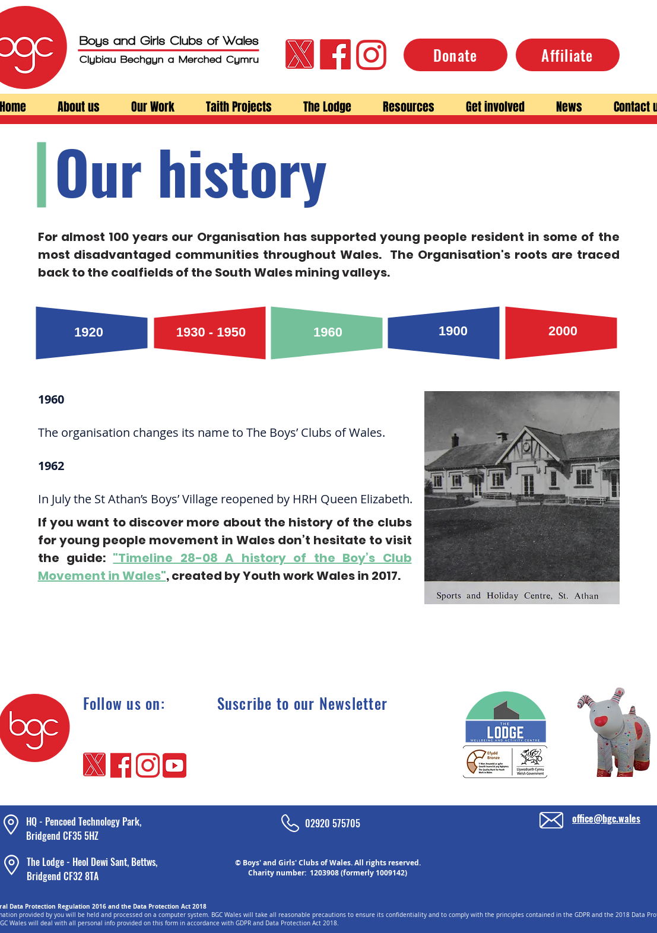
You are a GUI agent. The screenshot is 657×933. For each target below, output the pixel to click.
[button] (79, 107)
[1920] (89, 332)
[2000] (563, 331)
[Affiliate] (568, 55)
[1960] (328, 332)
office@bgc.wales (606, 818)
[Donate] (455, 55)
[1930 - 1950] (211, 332)
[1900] (453, 331)
